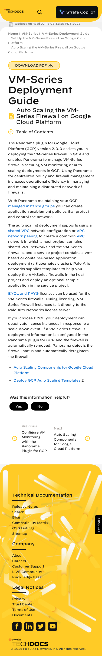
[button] (98, 524)
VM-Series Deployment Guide (65, 33)
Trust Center (23, 604)
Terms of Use (23, 609)
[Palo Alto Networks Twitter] (41, 630)
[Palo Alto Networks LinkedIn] (29, 630)
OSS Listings (23, 528)
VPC (81, 236)
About (17, 555)
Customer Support (28, 566)
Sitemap (19, 533)
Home (13, 33)
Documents (22, 615)
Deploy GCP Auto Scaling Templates (47, 380)
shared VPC (18, 231)
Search (18, 512)
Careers (19, 561)
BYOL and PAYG (23, 293)
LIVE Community (27, 571)
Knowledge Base (27, 577)
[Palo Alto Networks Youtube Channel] (52, 630)
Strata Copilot (77, 12)
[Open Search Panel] (41, 12)
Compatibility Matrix (30, 522)
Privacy (18, 599)
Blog (16, 517)
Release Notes (25, 506)
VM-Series (30, 33)
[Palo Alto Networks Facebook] (17, 630)
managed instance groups (31, 206)
